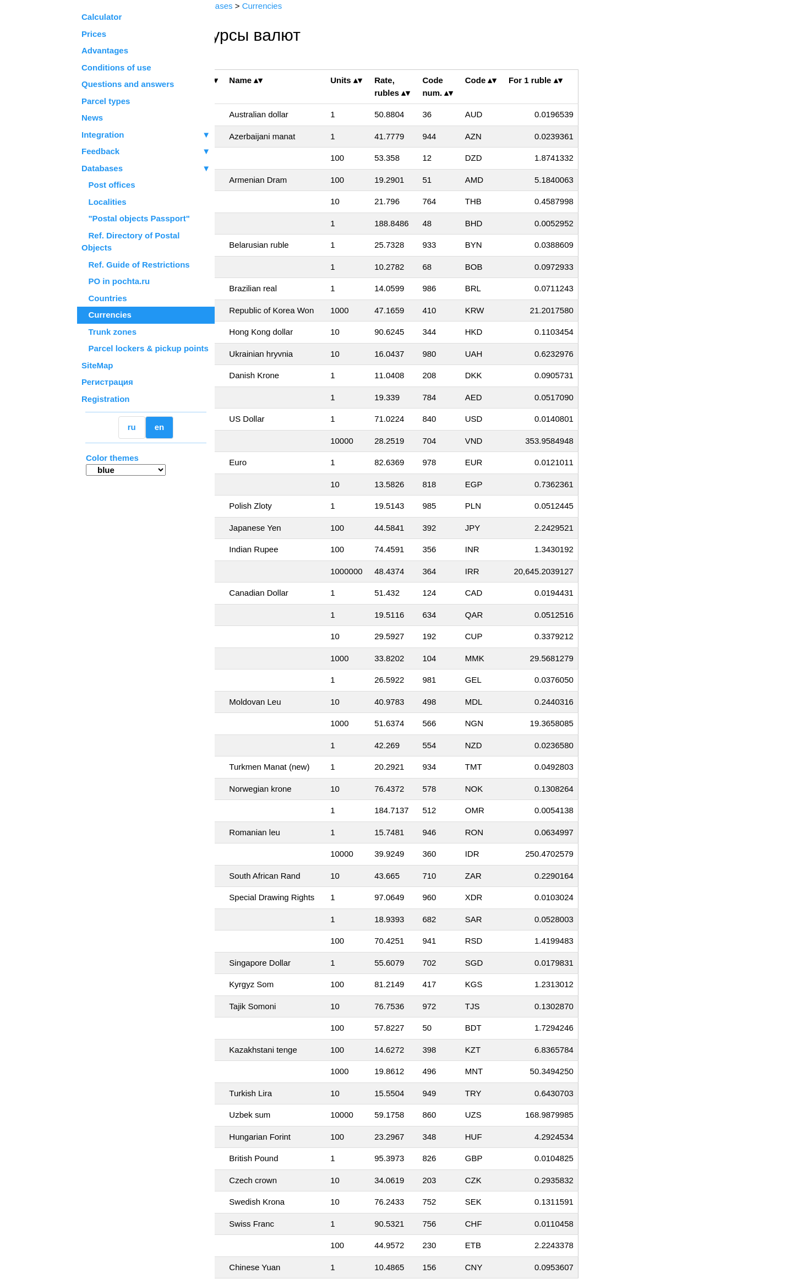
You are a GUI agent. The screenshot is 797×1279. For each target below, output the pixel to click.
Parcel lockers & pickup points (145, 348)
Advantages (104, 50)
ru (132, 427)
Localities (104, 201)
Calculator (101, 16)
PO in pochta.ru (115, 281)
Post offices (108, 184)
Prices (93, 34)
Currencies (106, 314)
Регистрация (107, 382)
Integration (145, 135)
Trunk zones (109, 331)
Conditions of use (116, 67)
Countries (104, 298)
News (92, 117)
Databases (102, 168)
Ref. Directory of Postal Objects (130, 242)
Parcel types (105, 101)
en (160, 427)
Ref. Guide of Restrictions (135, 264)
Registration (105, 399)
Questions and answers (127, 84)
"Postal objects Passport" (135, 218)
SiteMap (97, 365)
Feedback (145, 151)
